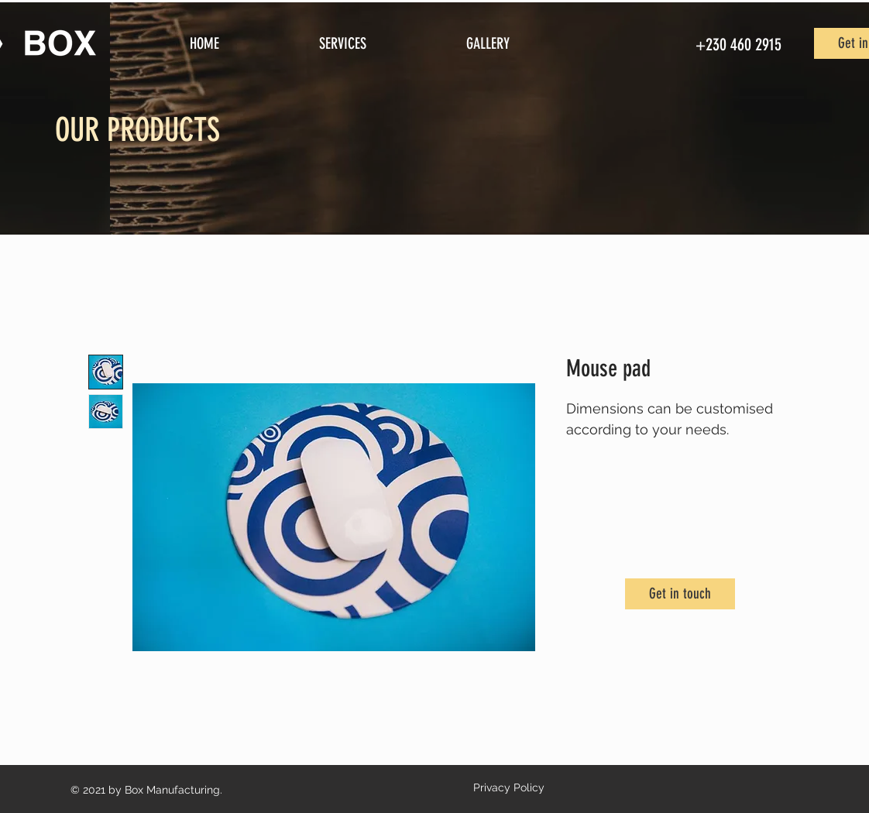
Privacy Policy (508, 787)
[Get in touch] (680, 593)
